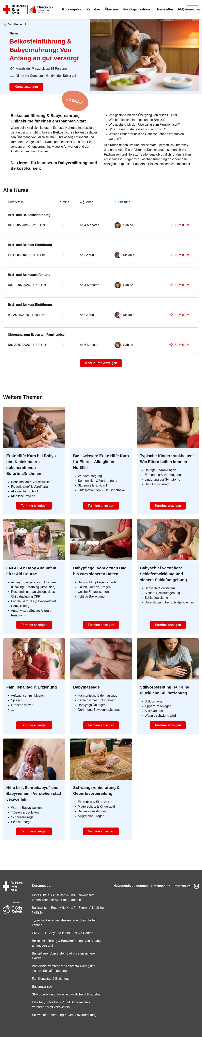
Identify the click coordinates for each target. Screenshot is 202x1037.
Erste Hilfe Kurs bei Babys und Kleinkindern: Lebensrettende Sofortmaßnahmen (62, 893)
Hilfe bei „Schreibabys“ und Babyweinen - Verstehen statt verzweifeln (60, 1005)
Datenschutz (158, 881)
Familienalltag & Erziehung (50, 974)
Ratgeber (93, 9)
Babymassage (41, 981)
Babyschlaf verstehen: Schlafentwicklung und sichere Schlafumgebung (63, 964)
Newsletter (165, 9)
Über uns (111, 9)
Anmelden (192, 9)
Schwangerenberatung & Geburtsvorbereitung (63, 1015)
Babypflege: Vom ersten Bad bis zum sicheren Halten (63, 951)
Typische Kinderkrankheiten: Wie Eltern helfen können (63, 918)
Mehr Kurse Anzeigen (101, 363)
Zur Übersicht (14, 24)
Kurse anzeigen (26, 86)
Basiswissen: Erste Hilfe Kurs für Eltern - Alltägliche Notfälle (59, 905)
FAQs (182, 9)
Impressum (181, 881)
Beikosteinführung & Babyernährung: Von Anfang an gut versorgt (65, 938)
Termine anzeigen (34, 505)
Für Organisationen (137, 9)
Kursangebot (72, 9)
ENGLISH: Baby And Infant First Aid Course (61, 928)
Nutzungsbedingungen (127, 881)
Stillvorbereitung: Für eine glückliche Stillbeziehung (56, 992)
